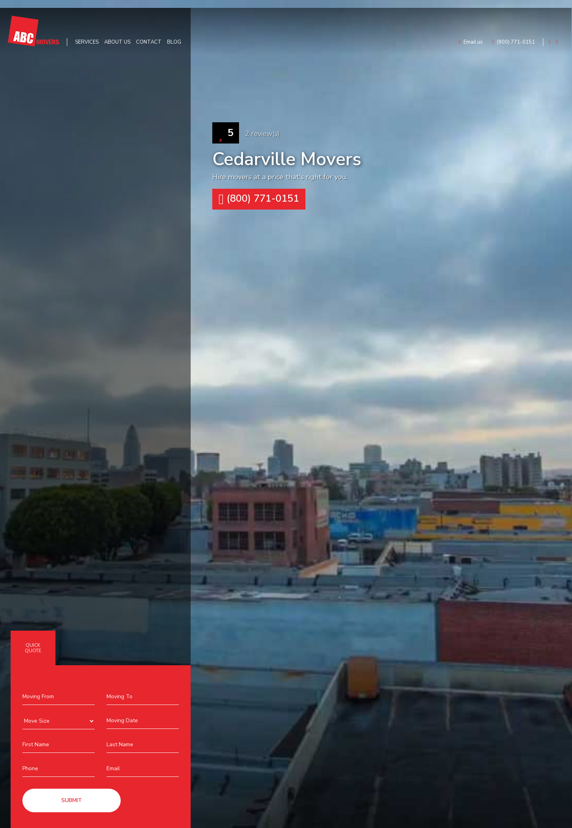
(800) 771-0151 (259, 199)
